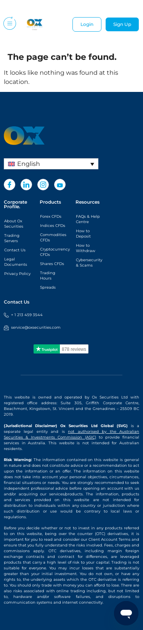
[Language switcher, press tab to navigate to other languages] (51, 163)
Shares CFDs (52, 263)
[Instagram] (43, 184)
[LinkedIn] (26, 184)
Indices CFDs (52, 225)
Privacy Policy (17, 273)
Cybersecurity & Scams (89, 262)
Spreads (48, 287)
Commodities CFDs (53, 237)
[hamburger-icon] (9, 24)
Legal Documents (15, 262)
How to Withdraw (85, 248)
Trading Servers (11, 238)
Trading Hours (47, 275)
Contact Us (15, 250)
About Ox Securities (13, 224)
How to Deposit (83, 233)
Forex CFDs (50, 216)
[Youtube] (60, 184)
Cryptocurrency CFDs (54, 252)
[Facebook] (9, 184)
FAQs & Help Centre (88, 219)
